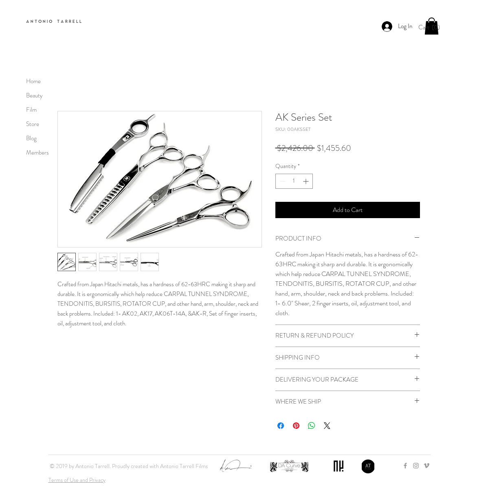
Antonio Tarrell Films (184, 466)
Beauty (34, 95)
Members (37, 152)
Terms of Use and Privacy (77, 480)
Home (33, 81)
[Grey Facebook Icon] (405, 465)
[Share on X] (327, 426)
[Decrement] (282, 181)
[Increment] (306, 181)
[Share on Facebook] (281, 426)
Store (32, 123)
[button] (431, 27)
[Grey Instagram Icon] (416, 465)
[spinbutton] (294, 181)
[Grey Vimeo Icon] (426, 465)
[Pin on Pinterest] (296, 426)
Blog (31, 138)
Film (31, 109)
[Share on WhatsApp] (312, 426)
